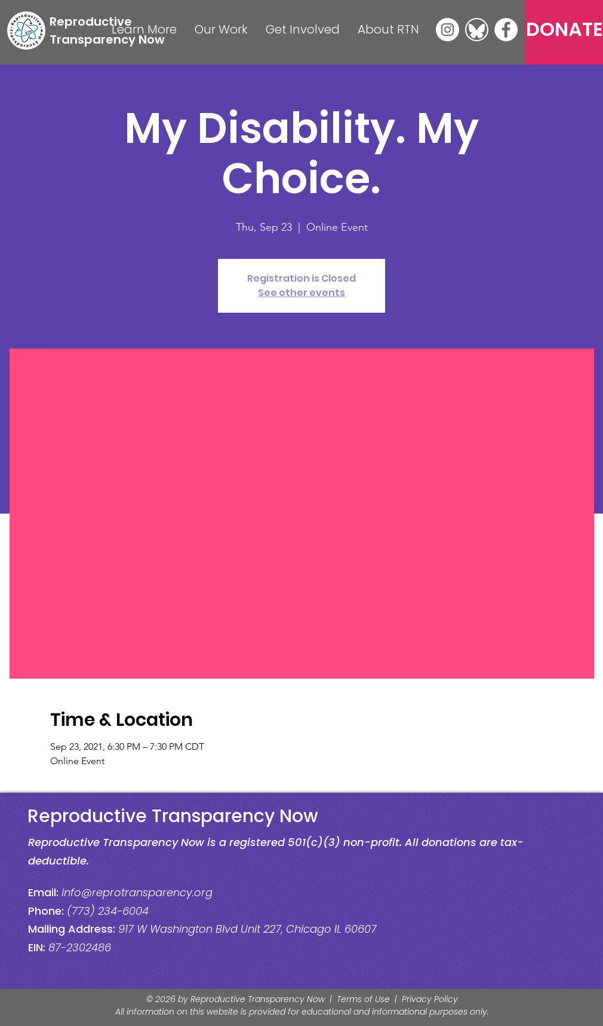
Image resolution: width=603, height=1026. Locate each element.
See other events (301, 293)
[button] (144, 29)
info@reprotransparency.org (137, 892)
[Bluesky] (476, 29)
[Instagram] (447, 29)
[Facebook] (506, 29)
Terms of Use (363, 999)
